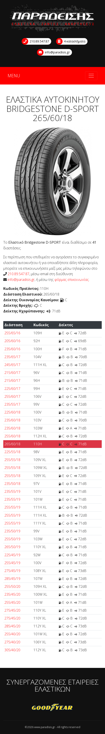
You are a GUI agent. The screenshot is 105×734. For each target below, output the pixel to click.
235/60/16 (12, 349)
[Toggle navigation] (91, 75)
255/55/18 (12, 459)
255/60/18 (12, 436)
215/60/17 (12, 372)
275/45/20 (12, 610)
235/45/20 (12, 594)
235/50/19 (12, 531)
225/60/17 (12, 388)
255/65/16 (12, 333)
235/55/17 (12, 404)
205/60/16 (12, 340)
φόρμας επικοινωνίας (71, 279)
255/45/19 (12, 562)
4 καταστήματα (70, 41)
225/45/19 (12, 555)
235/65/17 (12, 356)
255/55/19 (12, 507)
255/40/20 (12, 634)
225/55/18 (12, 451)
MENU (14, 76)
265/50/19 (12, 546)
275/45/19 (12, 570)
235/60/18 (12, 420)
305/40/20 (12, 650)
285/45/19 (12, 578)
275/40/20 (12, 642)
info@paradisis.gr (53, 52)
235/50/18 (12, 483)
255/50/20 (12, 586)
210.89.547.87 (35, 41)
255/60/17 (12, 396)
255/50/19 (12, 539)
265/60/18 (12, 444)
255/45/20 (12, 602)
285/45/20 (12, 626)
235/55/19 (12, 491)
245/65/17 (12, 364)
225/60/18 (12, 412)
